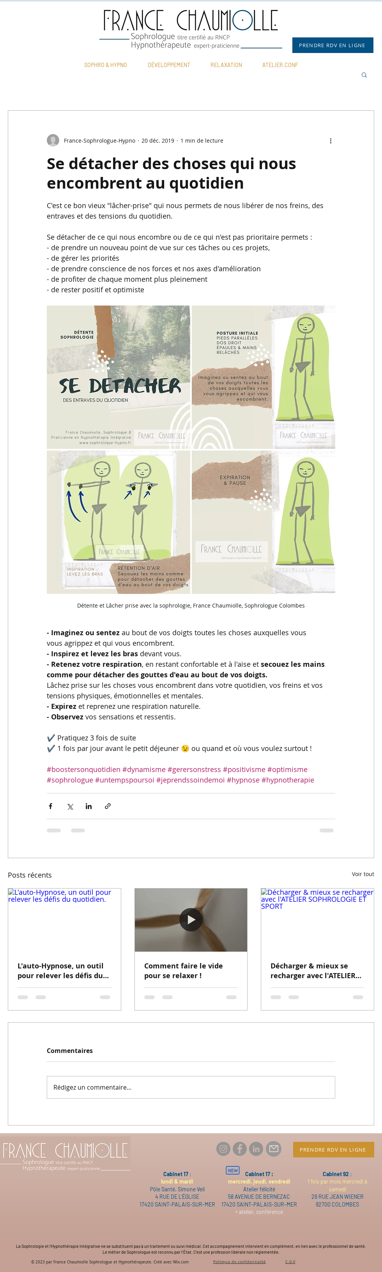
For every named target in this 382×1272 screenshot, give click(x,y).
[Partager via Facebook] (50, 806)
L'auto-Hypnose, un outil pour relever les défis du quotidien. (61, 970)
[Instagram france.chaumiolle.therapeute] (223, 1149)
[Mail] (273, 1149)
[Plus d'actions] (330, 140)
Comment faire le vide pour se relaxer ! (183, 970)
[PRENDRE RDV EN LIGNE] (332, 45)
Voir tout (363, 874)
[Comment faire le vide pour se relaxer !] (191, 920)
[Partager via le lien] (107, 806)
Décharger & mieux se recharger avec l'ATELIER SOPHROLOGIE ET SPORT (313, 970)
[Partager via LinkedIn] (88, 806)
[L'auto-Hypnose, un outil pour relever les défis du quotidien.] (64, 920)
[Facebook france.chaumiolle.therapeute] (240, 1149)
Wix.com (181, 1262)
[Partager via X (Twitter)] (69, 806)
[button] (364, 74)
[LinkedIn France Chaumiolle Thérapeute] (256, 1149)
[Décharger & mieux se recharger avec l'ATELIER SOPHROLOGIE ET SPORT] (317, 920)
